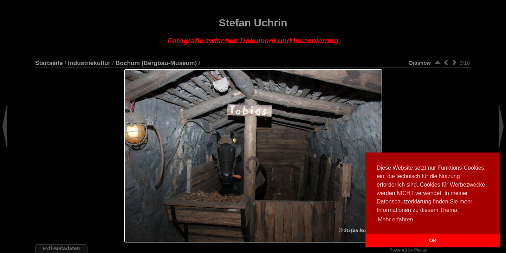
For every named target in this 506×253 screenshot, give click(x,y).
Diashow (420, 63)
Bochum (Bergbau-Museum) (156, 62)
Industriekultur (89, 62)
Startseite (49, 62)
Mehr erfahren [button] (395, 219)
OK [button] (433, 240)
